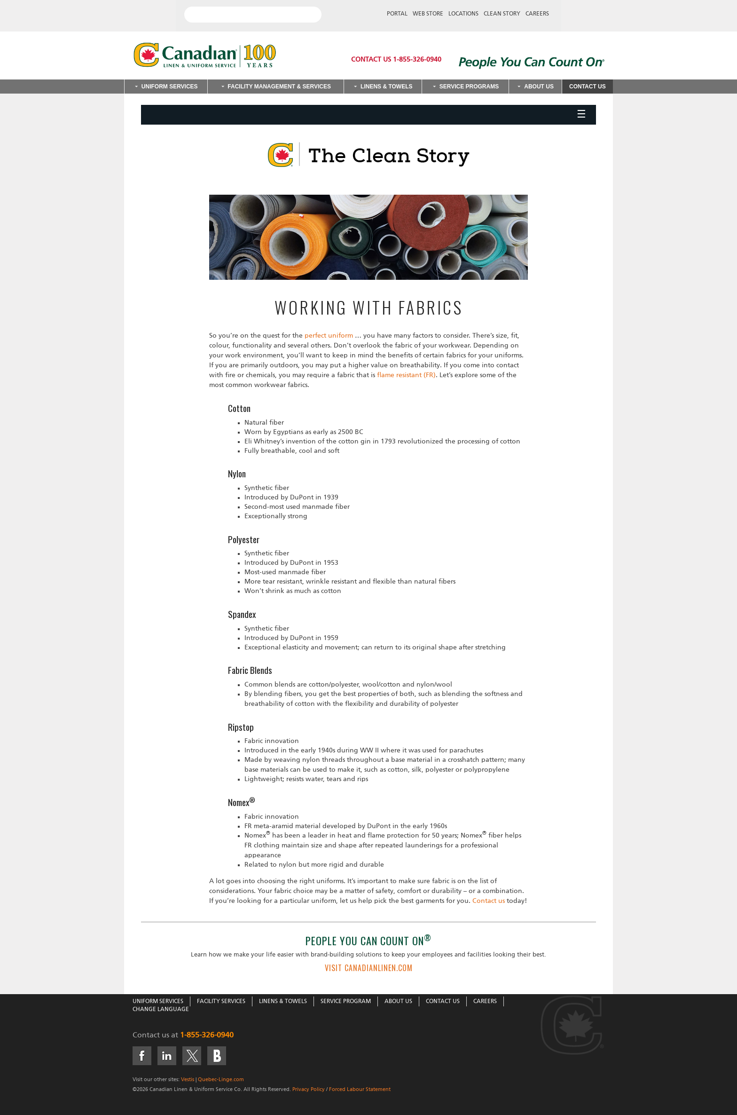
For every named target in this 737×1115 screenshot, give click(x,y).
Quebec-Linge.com (221, 1079)
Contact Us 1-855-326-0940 (396, 59)
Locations (463, 14)
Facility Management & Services (279, 86)
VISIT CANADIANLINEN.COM (369, 967)
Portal (397, 14)
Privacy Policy (308, 1089)
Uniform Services (169, 86)
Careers (537, 14)
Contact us (487, 901)
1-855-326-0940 (207, 1035)
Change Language (161, 1009)
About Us (539, 86)
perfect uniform (329, 335)
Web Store (428, 14)
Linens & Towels (386, 86)
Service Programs (469, 86)
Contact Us (587, 86)
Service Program (346, 1001)
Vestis (187, 1079)
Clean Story (502, 14)
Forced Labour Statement (360, 1089)
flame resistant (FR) (406, 375)
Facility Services (221, 1001)
